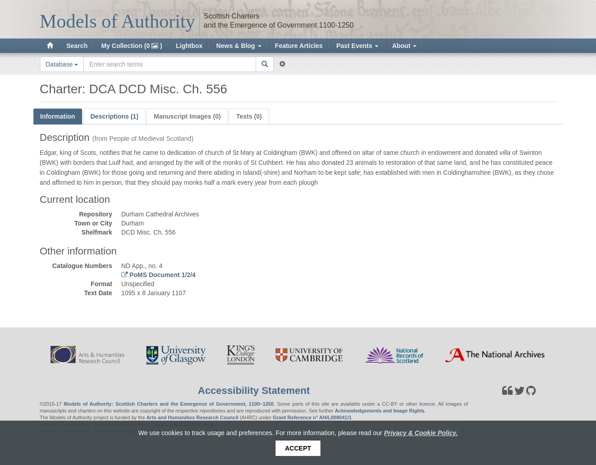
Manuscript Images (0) (187, 116)
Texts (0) (249, 116)
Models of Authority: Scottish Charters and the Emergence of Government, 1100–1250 (169, 404)
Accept (298, 448)
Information (57, 116)
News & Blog (238, 45)
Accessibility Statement (254, 390)
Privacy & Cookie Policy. (421, 432)
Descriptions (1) (115, 116)
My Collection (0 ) (131, 45)
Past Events (357, 45)
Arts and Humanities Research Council (192, 417)
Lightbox (189, 45)
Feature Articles (299, 45)
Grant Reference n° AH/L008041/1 (312, 417)
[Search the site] (169, 64)
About (404, 45)
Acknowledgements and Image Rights (380, 410)
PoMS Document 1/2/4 (162, 274)
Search (77, 45)
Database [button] (62, 64)
